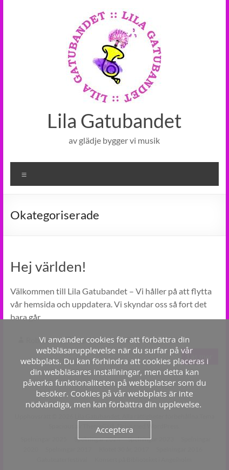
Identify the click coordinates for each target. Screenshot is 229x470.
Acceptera (114, 429)
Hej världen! (48, 266)
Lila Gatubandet (114, 120)
